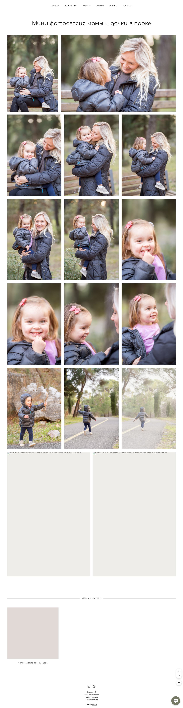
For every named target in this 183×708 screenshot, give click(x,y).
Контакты (127, 5)
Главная (55, 5)
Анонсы (86, 5)
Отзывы (113, 5)
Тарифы (100, 5)
